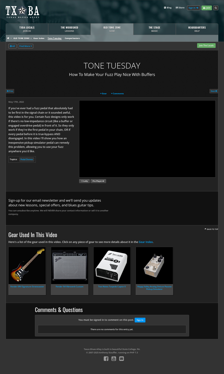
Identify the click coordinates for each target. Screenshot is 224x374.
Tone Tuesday (55, 38)
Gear (104, 93)
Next (214, 91)
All (12, 46)
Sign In (194, 8)
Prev (10, 91)
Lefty (84, 181)
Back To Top (212, 229)
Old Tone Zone (21, 38)
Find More (24, 46)
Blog (167, 8)
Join (206, 8)
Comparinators (72, 38)
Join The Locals (206, 45)
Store (179, 8)
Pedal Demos (26, 159)
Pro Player (98, 181)
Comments (118, 93)
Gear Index (38, 38)
